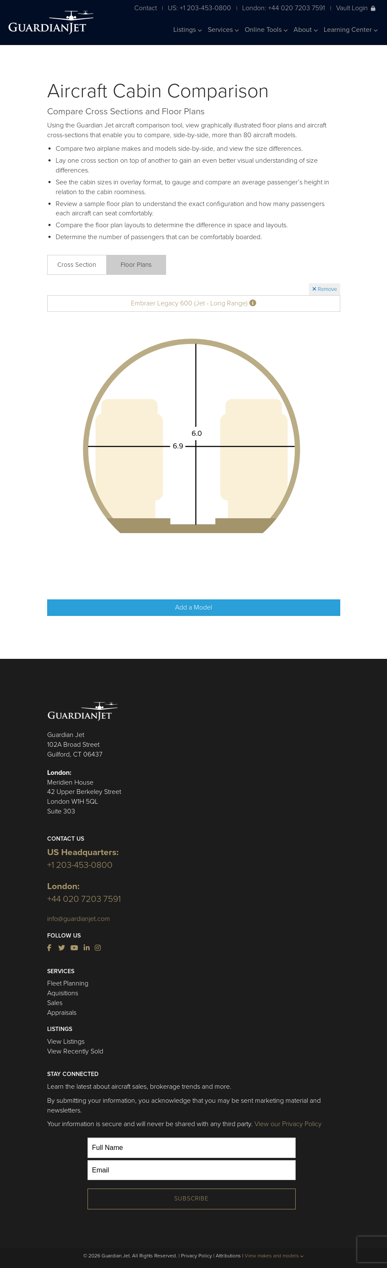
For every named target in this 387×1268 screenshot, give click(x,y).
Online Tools (266, 29)
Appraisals (61, 1012)
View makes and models (274, 1256)
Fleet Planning (67, 983)
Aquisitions (62, 993)
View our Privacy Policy (288, 1124)
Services (223, 29)
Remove (324, 289)
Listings (187, 29)
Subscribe (191, 1198)
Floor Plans (136, 264)
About (306, 29)
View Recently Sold (75, 1051)
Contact (145, 8)
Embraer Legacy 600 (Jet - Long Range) (193, 303)
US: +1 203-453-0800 (199, 8)
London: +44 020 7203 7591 (283, 8)
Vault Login (356, 8)
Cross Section (76, 264)
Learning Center (351, 29)
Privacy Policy (196, 1256)
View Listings (66, 1041)
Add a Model (193, 607)
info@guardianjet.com (78, 919)
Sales (54, 1003)
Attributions (228, 1256)
